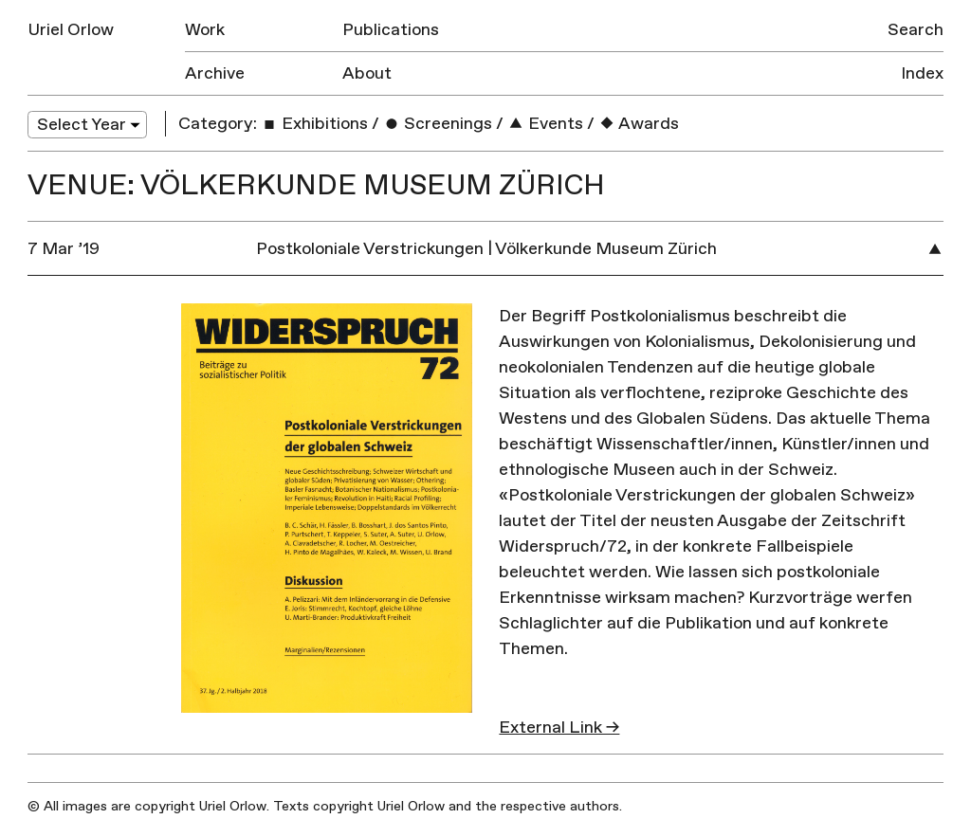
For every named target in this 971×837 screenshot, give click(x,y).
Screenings (437, 124)
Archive (215, 73)
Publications (390, 30)
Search (916, 30)
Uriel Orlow (70, 30)
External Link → (559, 727)
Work (205, 30)
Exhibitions (314, 124)
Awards (638, 124)
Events (545, 124)
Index (922, 73)
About (367, 73)
